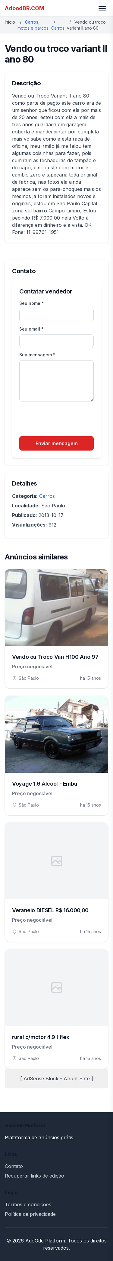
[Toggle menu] (102, 8)
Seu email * (31, 328)
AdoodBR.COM (24, 8)
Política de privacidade (30, 1214)
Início (10, 22)
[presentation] (65, 419)
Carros (57, 28)
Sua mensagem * (37, 354)
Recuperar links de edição (34, 1176)
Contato (14, 1166)
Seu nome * (31, 303)
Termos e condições (28, 1204)
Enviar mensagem (57, 443)
